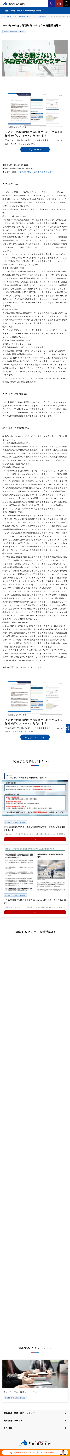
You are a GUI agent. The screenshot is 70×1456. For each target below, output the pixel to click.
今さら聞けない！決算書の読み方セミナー (36, 172)
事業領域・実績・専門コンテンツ (19, 1413)
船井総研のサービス (13, 1421)
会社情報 (8, 1428)
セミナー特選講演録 (39, 16)
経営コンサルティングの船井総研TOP (15, 16)
